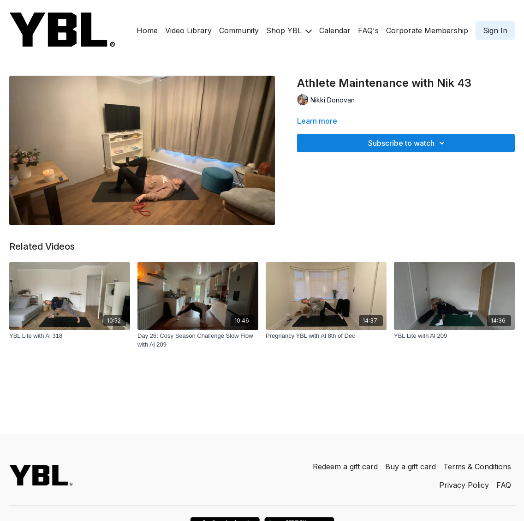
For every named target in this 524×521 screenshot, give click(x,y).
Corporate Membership (427, 30)
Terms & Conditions (477, 466)
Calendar (335, 30)
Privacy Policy (464, 485)
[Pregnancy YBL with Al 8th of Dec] (326, 336)
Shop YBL (289, 30)
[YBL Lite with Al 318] (69, 336)
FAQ (503, 485)
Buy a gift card (410, 466)
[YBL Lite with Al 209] (454, 336)
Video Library (188, 30)
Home (147, 30)
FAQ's (368, 30)
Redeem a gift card (345, 466)
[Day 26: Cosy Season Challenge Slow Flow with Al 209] (197, 340)
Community (239, 30)
